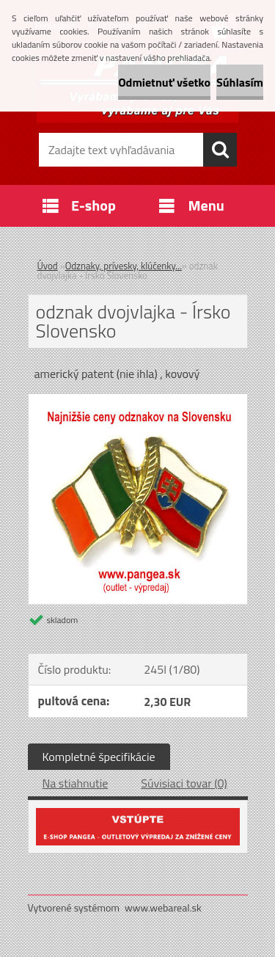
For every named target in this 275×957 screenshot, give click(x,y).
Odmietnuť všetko (164, 82)
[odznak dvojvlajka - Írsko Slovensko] (138, 400)
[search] (220, 150)
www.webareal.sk (163, 907)
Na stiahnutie (76, 783)
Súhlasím (239, 82)
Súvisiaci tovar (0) (184, 783)
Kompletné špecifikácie (99, 756)
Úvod (47, 265)
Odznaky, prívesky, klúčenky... (123, 265)
